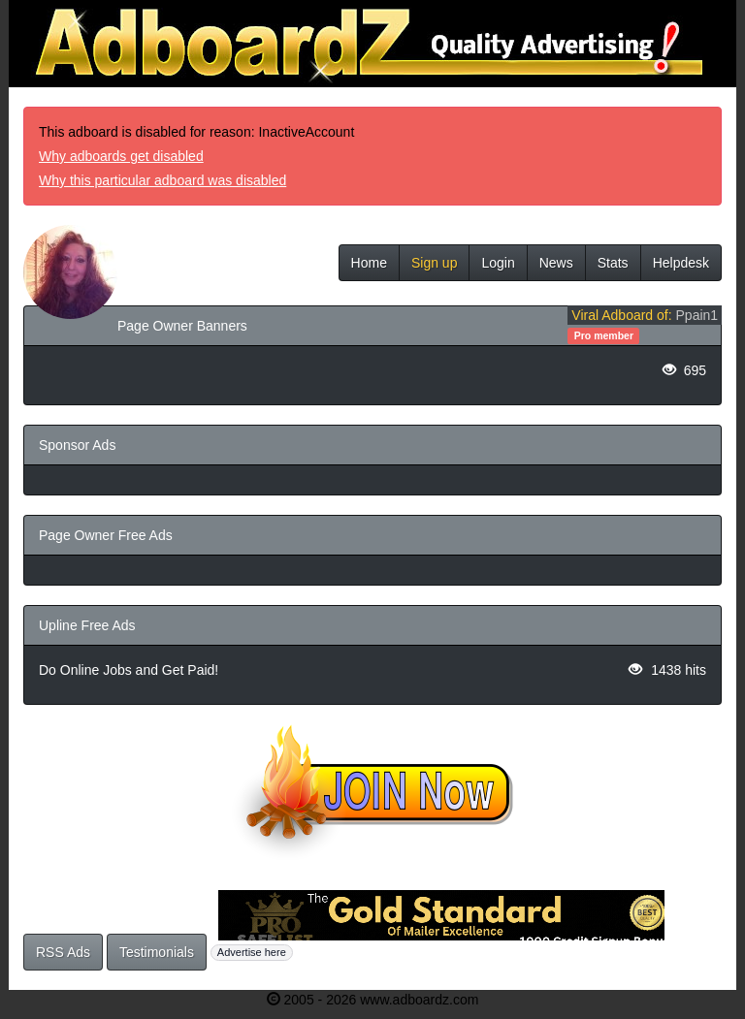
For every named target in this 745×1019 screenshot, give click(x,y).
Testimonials (156, 952)
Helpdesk (681, 263)
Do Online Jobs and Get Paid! (128, 670)
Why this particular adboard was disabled (162, 180)
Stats (613, 263)
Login (497, 263)
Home (369, 263)
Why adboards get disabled (121, 156)
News (556, 263)
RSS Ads (63, 952)
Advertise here (251, 952)
